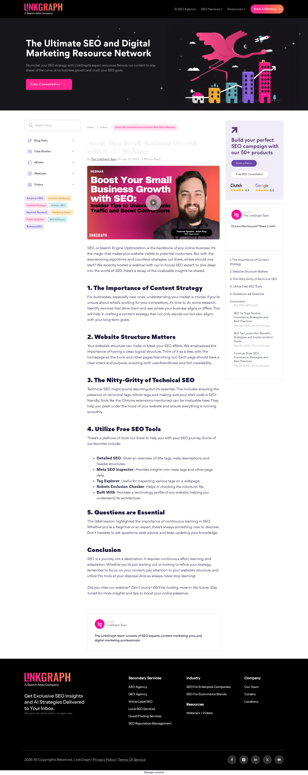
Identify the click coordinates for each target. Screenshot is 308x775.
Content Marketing (59, 198)
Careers (250, 694)
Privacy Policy (104, 760)
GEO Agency (137, 694)
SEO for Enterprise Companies (208, 687)
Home (90, 127)
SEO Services (210, 9)
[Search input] (61, 125)
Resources (235, 9)
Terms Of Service (131, 760)
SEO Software (57, 219)
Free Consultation (45, 84)
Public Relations (35, 219)
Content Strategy (36, 205)
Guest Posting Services (144, 716)
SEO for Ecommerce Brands (206, 694)
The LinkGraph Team (104, 159)
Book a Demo (244, 163)
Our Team (251, 687)
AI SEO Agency (185, 9)
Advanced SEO (35, 198)
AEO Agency (137, 687)
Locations (251, 701)
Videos (103, 127)
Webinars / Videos (199, 713)
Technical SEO (34, 226)
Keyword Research (37, 212)
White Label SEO (140, 701)
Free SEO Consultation (249, 174)
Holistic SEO (58, 205)
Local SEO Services (141, 709)
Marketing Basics (61, 212)
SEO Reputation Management (149, 723)
